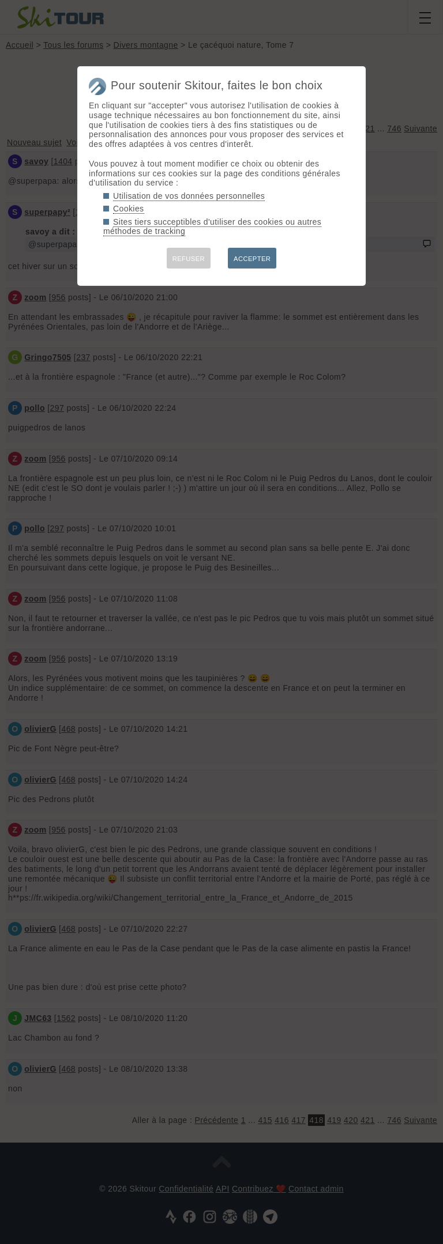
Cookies (128, 208)
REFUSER (188, 258)
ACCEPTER (252, 258)
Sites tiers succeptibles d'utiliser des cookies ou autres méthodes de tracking (212, 226)
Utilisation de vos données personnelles (189, 196)
